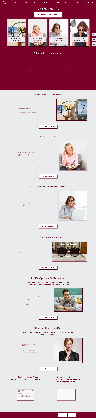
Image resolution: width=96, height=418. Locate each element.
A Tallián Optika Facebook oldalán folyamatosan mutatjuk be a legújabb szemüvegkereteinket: (66, 379)
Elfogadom (62, 415)
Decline (72, 415)
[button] (69, 251)
